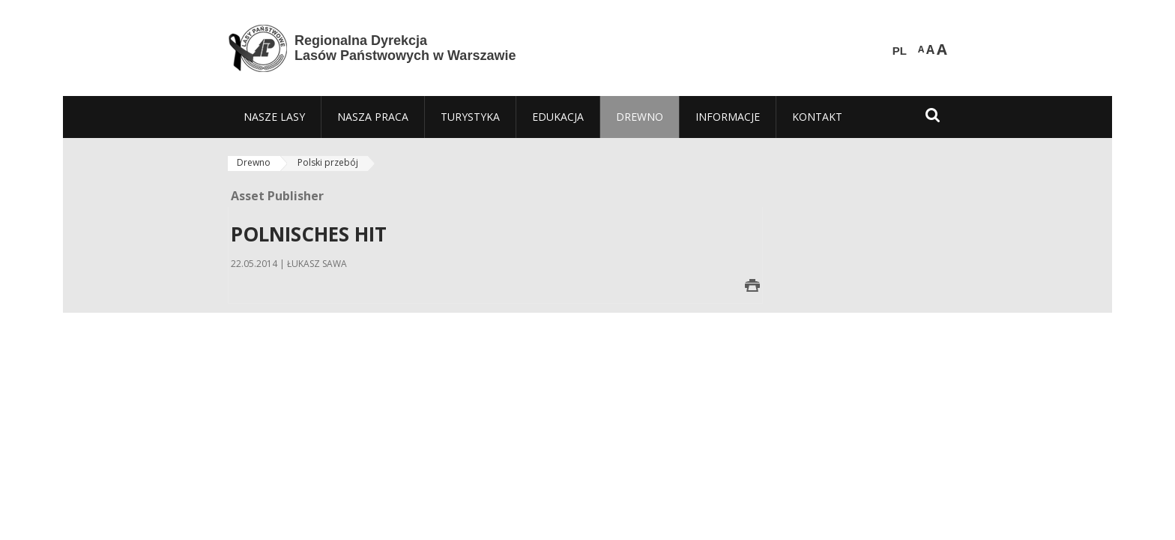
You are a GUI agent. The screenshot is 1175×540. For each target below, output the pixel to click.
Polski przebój (327, 162)
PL (899, 51)
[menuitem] (274, 117)
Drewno (254, 162)
